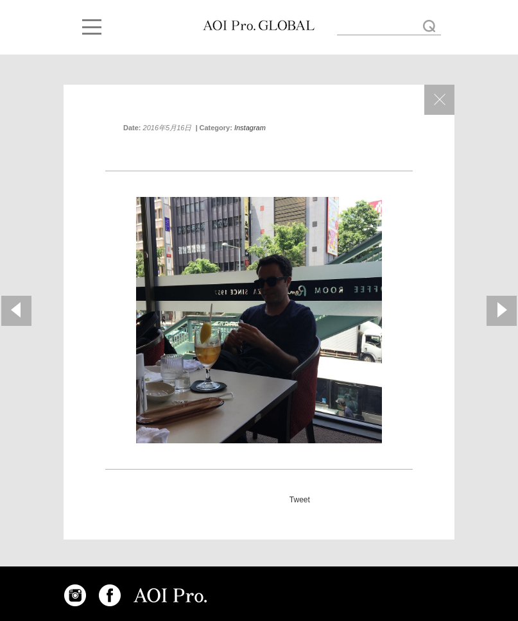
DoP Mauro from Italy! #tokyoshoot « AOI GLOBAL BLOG (258, 25)
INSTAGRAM (75, 595)
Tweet (299, 499)
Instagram (250, 128)
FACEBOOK (110, 595)
